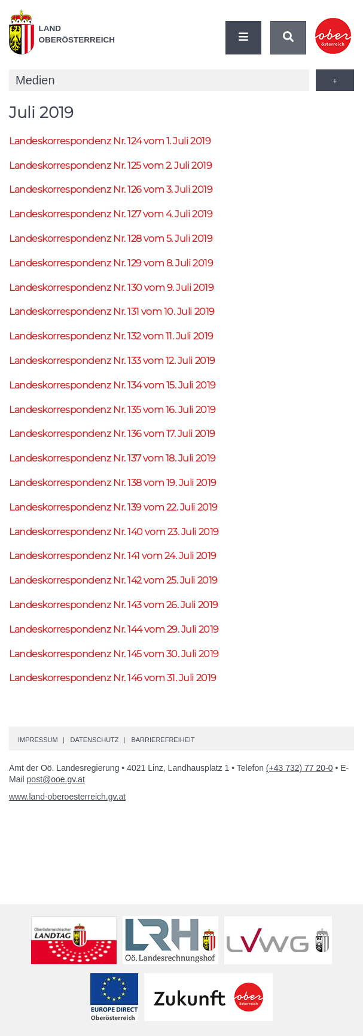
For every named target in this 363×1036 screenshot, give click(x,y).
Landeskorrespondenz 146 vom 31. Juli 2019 (112, 677)
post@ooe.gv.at (56, 779)
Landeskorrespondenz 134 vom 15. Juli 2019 (112, 385)
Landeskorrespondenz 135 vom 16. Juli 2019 (112, 409)
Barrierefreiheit (162, 739)
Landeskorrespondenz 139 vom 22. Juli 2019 (113, 507)
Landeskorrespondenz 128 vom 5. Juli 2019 (110, 238)
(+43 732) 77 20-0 (299, 768)
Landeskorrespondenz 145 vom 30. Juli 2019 (114, 654)
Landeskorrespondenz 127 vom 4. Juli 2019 (110, 214)
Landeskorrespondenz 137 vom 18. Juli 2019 (112, 458)
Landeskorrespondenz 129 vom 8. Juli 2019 (111, 263)
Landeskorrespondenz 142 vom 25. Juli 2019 (113, 580)
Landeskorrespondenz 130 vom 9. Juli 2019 (111, 287)
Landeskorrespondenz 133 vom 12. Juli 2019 (112, 360)
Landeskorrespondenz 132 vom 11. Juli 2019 (111, 336)
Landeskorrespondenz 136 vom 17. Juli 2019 (112, 433)
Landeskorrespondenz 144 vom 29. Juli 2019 (114, 629)
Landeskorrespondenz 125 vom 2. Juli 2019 (110, 165)
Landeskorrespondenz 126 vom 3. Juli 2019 (110, 189)
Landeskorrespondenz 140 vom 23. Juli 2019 (114, 531)
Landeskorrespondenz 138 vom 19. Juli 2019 (112, 482)
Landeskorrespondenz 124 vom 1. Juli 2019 (110, 141)
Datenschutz (94, 739)
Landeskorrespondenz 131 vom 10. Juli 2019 (112, 311)
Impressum (38, 739)
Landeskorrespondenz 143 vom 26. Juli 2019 (113, 604)
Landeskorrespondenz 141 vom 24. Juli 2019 (112, 555)
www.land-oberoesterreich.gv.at (67, 796)
